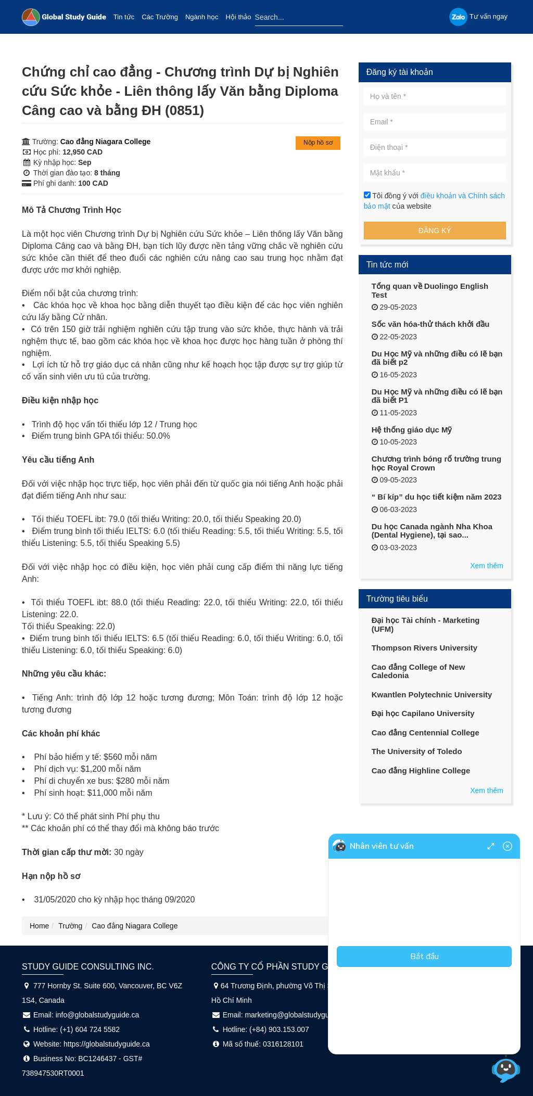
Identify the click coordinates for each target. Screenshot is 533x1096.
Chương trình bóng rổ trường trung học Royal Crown (436, 463)
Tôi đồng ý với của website (434, 201)
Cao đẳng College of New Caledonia (418, 671)
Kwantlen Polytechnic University (432, 694)
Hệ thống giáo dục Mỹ (412, 429)
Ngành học (202, 17)
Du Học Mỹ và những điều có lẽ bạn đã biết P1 (437, 396)
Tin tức (123, 17)
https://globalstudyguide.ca (107, 1044)
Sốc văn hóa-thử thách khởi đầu (431, 324)
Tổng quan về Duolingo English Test (430, 290)
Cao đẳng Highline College (421, 770)
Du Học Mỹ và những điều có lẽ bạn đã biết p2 (437, 358)
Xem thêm (486, 566)
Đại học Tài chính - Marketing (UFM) (426, 624)
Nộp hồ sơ (318, 142)
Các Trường (160, 17)
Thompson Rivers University (424, 647)
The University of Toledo (417, 751)
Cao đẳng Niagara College (105, 141)
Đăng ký (434, 230)
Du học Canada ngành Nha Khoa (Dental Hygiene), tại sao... (432, 531)
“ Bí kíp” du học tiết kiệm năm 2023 (437, 496)
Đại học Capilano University (423, 713)
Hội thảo (238, 17)
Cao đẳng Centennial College (425, 732)
